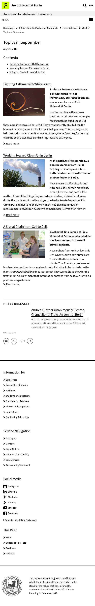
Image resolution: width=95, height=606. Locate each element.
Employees (11, 379)
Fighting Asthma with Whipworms (29, 64)
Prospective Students (17, 385)
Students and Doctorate (18, 395)
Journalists (11, 411)
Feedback (11, 548)
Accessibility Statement (18, 465)
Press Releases (70, 27)
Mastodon (13, 497)
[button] (6, 341)
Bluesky (12, 502)
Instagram (13, 486)
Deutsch (10, 553)
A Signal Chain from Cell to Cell (27, 72)
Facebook (13, 513)
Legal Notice (12, 449)
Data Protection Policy (17, 454)
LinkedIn (12, 491)
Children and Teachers (17, 401)
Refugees (10, 390)
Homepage (9, 27)
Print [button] (8, 537)
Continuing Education (17, 417)
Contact (10, 443)
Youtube (12, 507)
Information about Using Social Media (20, 520)
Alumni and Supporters (18, 406)
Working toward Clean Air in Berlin (29, 68)
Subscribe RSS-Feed (16, 542)
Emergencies (12, 459)
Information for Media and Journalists (27, 14)
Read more (11, 143)
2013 (84, 27)
